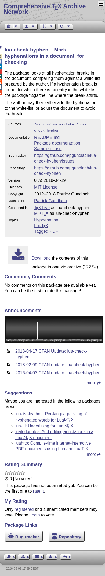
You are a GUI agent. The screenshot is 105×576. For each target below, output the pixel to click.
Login (35, 514)
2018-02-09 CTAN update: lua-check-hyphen (57, 363)
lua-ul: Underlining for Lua (44, 425)
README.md (47, 136)
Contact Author (56, 556)
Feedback (70, 556)
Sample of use (47, 147)
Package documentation (57, 142)
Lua (41, 224)
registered (24, 508)
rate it (38, 490)
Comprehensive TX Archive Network (44, 9)
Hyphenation (46, 219)
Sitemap (28, 556)
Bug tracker (27, 536)
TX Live (42, 206)
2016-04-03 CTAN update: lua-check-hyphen (57, 372)
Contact (42, 556)
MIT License (45, 186)
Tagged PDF (46, 230)
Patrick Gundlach (50, 199)
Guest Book (14, 556)
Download (41, 257)
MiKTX (41, 212)
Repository (70, 536)
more (91, 381)
